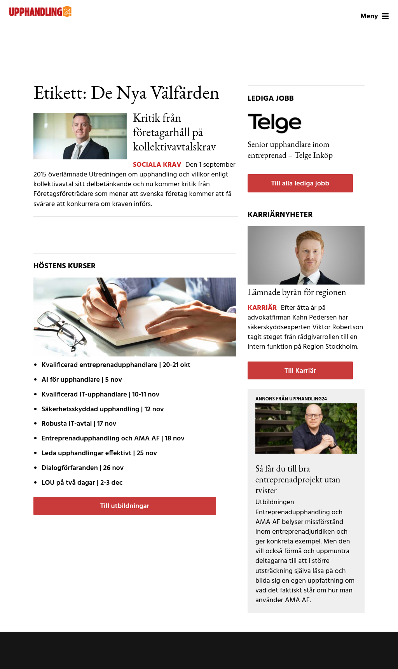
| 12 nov (103, 409)
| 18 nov (113, 438)
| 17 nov (79, 424)
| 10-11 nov (100, 394)
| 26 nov (83, 468)
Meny (374, 16)
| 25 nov (99, 453)
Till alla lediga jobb (300, 183)
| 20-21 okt (116, 365)
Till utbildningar (124, 506)
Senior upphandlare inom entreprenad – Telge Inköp (290, 149)
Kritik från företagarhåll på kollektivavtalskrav (174, 132)
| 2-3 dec (82, 483)
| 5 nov (82, 380)
